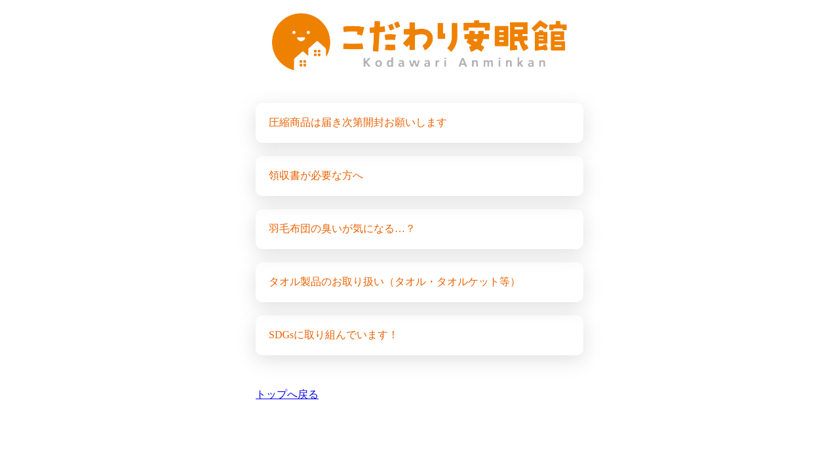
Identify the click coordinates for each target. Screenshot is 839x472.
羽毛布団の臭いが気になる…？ (342, 228)
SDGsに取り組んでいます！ (334, 334)
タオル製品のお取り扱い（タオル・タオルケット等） (394, 281)
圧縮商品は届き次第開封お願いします (358, 122)
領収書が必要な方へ (316, 175)
